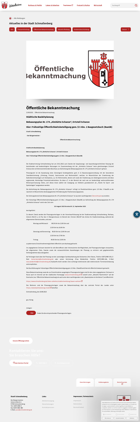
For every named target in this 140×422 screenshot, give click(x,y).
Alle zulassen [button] (108, 418)
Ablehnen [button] (132, 418)
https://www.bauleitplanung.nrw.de (38, 288)
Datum (124, 29)
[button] (136, 5)
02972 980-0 (43, 363)
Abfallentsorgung (48, 401)
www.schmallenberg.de (72, 275)
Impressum (77, 401)
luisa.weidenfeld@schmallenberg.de (38, 262)
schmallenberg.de (10, 18)
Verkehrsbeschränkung (81, 29)
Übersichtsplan (97, 196)
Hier (32, 313)
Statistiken (120, 414)
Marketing (132, 414)
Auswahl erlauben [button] (120, 418)
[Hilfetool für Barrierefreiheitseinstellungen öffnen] (137, 214)
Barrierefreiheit (78, 407)
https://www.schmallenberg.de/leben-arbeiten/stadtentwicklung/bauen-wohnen (53, 281)
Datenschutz (77, 404)
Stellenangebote (103, 382)
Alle (12, 29)
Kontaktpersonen (63, 363)
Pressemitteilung (23, 29)
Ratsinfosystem (122, 382)
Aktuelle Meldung (64, 29)
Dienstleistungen (85, 382)
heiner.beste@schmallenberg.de (42, 259)
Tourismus (67, 5)
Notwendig (107, 414)
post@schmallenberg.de (24, 410)
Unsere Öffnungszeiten (21, 341)
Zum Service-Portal (21, 363)
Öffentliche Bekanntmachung (44, 29)
